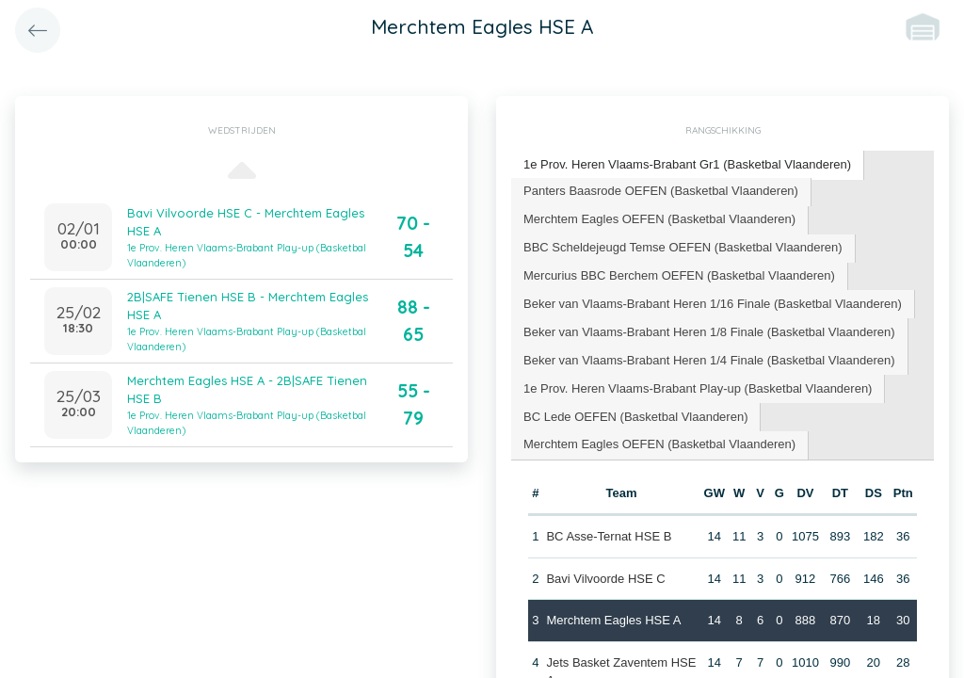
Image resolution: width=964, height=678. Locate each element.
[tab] (687, 165)
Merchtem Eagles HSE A (613, 620)
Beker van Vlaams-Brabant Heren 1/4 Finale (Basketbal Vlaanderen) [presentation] (709, 360)
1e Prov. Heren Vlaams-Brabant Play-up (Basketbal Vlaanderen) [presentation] (697, 388)
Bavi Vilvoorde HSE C (605, 579)
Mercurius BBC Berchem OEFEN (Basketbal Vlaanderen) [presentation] (679, 275)
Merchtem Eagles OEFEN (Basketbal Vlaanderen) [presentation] (659, 219)
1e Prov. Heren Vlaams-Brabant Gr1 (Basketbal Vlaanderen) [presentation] (687, 164)
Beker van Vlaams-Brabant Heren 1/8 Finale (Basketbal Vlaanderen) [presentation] (709, 332)
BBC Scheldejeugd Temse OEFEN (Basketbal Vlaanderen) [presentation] (683, 247)
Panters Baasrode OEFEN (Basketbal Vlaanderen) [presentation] (660, 191)
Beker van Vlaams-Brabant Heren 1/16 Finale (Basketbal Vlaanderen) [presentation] (712, 304)
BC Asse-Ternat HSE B (608, 536)
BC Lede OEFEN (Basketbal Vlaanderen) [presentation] (635, 417)
